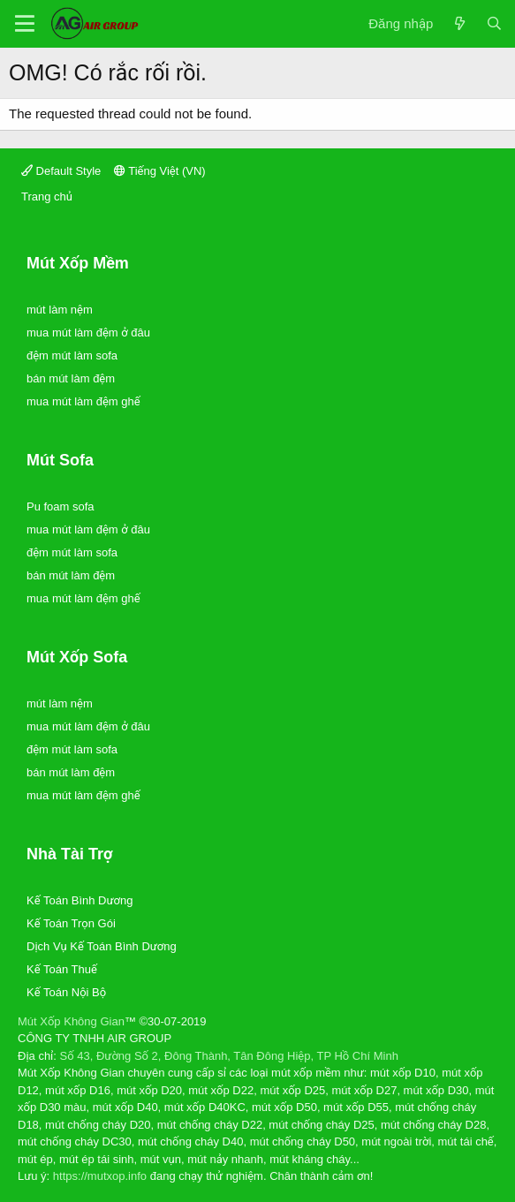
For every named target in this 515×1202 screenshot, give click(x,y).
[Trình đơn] (25, 24)
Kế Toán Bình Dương (80, 900)
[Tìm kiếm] (494, 24)
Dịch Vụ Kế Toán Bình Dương (102, 946)
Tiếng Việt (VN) (160, 171)
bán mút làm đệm (71, 378)
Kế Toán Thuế (62, 969)
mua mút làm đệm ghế (83, 401)
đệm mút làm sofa (72, 355)
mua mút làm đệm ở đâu (88, 332)
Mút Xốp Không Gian (71, 1021)
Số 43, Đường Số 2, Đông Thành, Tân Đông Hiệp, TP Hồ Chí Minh (229, 1055)
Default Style (61, 171)
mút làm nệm (60, 309)
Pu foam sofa (61, 506)
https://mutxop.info (100, 1176)
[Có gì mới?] (459, 24)
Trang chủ (46, 196)
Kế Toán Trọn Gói (71, 923)
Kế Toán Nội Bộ (66, 992)
